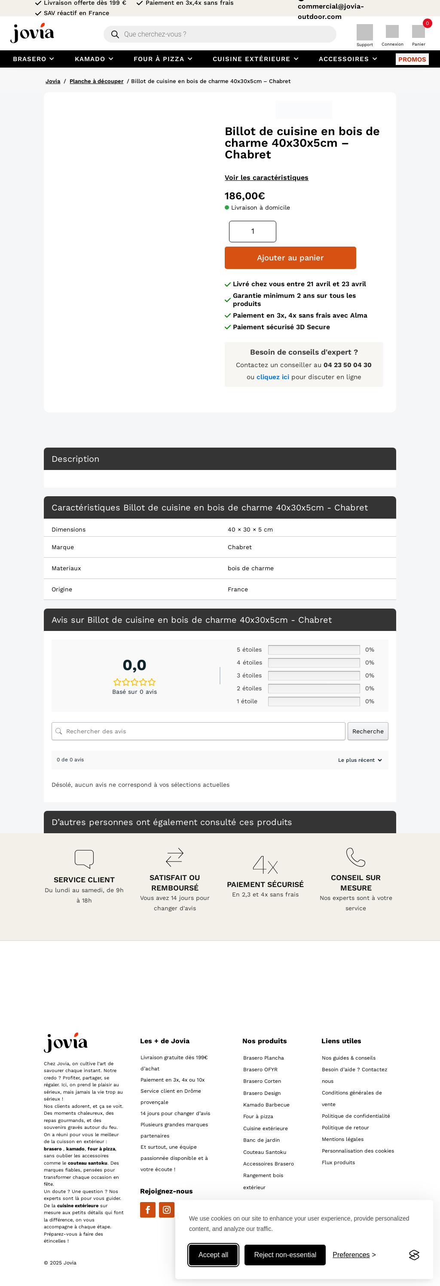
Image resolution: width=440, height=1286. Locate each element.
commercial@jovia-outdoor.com (331, 11)
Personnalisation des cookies (358, 1150)
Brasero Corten (262, 1081)
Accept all (213, 1254)
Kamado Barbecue (266, 1104)
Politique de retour (345, 1127)
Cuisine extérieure (265, 1128)
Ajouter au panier (279, 257)
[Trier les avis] (359, 759)
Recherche (368, 730)
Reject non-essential (285, 1254)
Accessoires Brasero (268, 1163)
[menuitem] (34, 59)
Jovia (53, 81)
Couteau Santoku (264, 1151)
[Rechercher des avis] (198, 731)
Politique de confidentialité (356, 1115)
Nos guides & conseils (349, 1057)
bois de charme (251, 567)
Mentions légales (343, 1138)
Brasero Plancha (263, 1057)
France (238, 588)
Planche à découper (96, 81)
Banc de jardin (261, 1140)
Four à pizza (258, 1116)
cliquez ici (274, 376)
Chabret (240, 546)
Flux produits (338, 1162)
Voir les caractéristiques (267, 177)
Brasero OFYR (260, 1069)
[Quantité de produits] (253, 231)
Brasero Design (262, 1092)
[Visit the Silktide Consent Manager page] (414, 1255)
